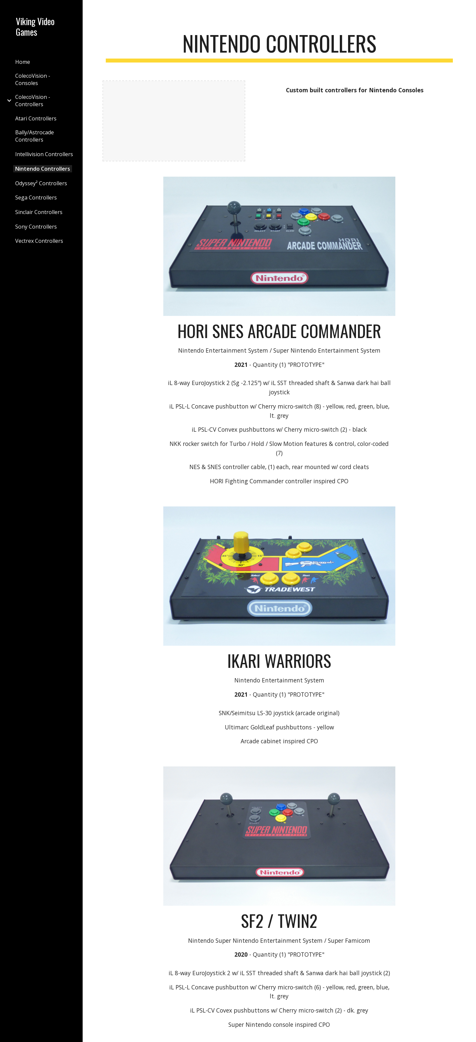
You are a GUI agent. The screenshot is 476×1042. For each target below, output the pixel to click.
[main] (279, 46)
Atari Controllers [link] (36, 118)
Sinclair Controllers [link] (38, 212)
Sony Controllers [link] (36, 226)
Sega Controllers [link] (36, 197)
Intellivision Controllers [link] (44, 154)
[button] (468, 9)
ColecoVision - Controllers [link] (32, 100)
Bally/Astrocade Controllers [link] (34, 136)
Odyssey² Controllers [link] (41, 183)
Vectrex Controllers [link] (39, 240)
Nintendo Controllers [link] (42, 168)
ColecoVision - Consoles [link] (32, 79)
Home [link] (22, 61)
